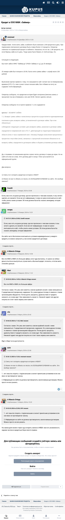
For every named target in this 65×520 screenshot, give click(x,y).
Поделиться (16, 486)
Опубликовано (20, 39)
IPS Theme (5, 506)
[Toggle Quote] (5, 218)
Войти (32, 474)
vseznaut (8, 28)
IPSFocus (12, 506)
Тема (19, 506)
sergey (9, 210)
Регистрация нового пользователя (32, 461)
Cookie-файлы (59, 506)
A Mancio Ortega (13, 251)
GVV (9, 348)
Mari (9, 270)
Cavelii (9, 188)
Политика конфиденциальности (32, 506)
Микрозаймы (23, 30)
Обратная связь (48, 506)
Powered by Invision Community (32, 510)
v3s (8, 312)
